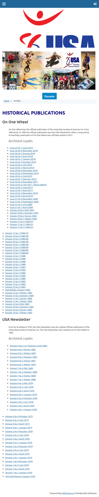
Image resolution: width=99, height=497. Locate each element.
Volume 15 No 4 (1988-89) (17, 247)
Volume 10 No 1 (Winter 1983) (18, 312)
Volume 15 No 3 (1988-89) (17, 250)
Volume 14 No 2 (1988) (15, 264)
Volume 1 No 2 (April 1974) (17, 468)
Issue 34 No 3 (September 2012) (24, 173)
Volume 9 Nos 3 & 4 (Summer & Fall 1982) (28, 345)
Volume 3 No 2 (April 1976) (17, 438)
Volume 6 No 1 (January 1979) (23, 394)
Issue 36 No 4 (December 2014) (24, 150)
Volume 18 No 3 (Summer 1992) (24, 213)
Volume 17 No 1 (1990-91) (17, 233)
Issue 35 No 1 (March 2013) (22, 167)
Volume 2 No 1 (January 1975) (18, 457)
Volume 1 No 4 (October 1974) (19, 461)
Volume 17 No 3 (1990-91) (21, 224)
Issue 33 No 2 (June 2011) (21, 187)
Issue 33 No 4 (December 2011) (24, 181)
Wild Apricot (68, 493)
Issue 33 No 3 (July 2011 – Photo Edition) (28, 184)
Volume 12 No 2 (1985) (15, 287)
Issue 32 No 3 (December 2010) (24, 193)
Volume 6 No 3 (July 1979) (22, 387)
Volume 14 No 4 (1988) (15, 258)
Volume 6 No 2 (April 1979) (22, 390)
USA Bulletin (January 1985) (17, 289)
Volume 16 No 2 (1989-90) (17, 241)
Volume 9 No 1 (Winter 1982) (23, 353)
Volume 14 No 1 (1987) (15, 267)
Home (6, 100)
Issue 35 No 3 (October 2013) (23, 162)
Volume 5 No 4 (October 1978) (23, 398)
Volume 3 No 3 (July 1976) (17, 435)
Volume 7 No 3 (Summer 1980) (23, 372)
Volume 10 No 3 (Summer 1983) (19, 306)
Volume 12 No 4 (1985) (15, 281)
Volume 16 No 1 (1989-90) (17, 244)
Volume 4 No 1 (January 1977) (18, 427)
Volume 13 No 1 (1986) (15, 278)
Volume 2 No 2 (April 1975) (17, 453)
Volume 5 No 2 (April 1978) (22, 405)
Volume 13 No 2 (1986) (15, 275)
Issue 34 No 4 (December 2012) (24, 170)
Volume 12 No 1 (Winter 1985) (18, 292)
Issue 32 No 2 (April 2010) (21, 196)
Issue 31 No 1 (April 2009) (21, 207)
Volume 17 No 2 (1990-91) (21, 227)
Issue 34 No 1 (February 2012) (23, 179)
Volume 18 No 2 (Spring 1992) (23, 216)
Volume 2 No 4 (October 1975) (19, 446)
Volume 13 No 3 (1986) (15, 273)
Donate (49, 96)
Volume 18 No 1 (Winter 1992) (23, 218)
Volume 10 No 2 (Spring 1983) (18, 309)
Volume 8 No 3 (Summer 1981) (23, 357)
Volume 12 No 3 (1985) (15, 284)
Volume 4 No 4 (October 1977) (19, 416)
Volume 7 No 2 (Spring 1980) (23, 375)
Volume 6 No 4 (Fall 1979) (21, 383)
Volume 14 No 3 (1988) (15, 261)
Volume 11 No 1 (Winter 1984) (18, 301)
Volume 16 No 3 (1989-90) (17, 238)
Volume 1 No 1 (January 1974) (18, 472)
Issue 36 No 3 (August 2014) (22, 153)
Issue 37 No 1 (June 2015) (21, 147)
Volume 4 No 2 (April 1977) (17, 423)
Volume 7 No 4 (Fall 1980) (21, 368)
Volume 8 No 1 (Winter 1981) (23, 364)
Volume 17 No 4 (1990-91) (21, 221)
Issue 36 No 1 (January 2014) (23, 159)
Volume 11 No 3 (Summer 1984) (19, 295)
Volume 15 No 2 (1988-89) (17, 253)
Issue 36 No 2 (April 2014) (21, 156)
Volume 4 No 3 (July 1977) (17, 420)
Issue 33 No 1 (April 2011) (21, 190)
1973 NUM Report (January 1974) (20, 476)
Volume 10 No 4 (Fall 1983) (17, 304)
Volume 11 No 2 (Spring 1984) (18, 298)
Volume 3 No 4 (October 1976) (19, 431)
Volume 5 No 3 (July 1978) (22, 402)
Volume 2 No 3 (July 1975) (17, 450)
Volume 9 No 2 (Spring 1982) (23, 349)
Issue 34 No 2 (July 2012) (21, 176)
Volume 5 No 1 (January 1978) (23, 409)
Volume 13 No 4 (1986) (15, 270)
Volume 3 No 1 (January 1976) (18, 442)
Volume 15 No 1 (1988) (15, 256)
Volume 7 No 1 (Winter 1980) (23, 379)
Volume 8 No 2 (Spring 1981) (23, 360)
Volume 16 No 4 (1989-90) (17, 236)
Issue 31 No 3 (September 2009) (24, 201)
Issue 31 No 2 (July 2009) (21, 204)
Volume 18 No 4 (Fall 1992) (22, 210)
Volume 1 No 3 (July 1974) (17, 465)
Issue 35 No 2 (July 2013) (21, 164)
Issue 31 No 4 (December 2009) (24, 198)
